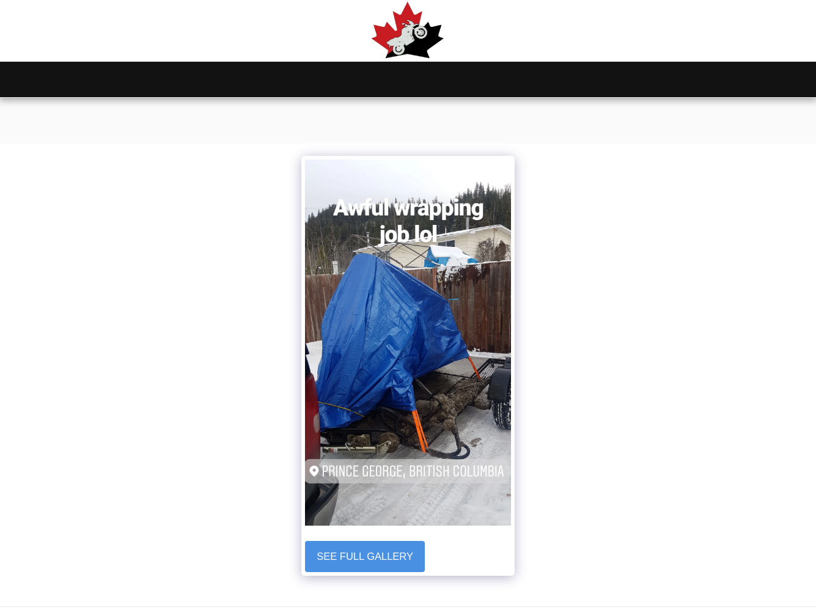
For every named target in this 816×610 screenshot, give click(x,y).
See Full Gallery (365, 556)
